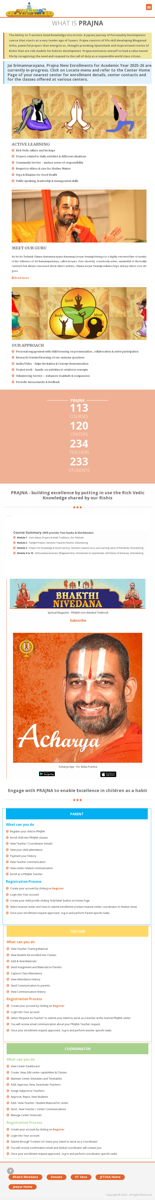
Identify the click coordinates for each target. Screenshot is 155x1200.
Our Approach (28, 345)
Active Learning (31, 144)
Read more (20, 277)
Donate (56, 1177)
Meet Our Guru (29, 248)
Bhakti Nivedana (25, 1177)
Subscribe (78, 620)
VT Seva (81, 1177)
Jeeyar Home (22, 1187)
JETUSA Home (110, 1177)
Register (58, 888)
